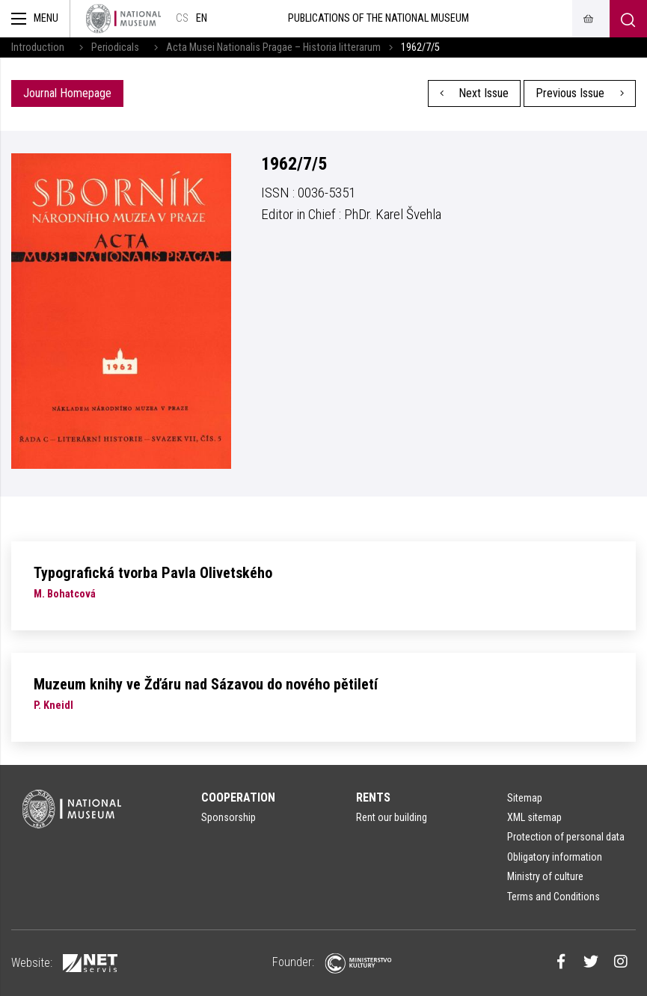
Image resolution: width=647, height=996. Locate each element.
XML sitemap (534, 817)
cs (182, 18)
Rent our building (391, 817)
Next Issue (474, 93)
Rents (373, 797)
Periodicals (115, 47)
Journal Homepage (67, 93)
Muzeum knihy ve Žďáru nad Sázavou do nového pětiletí (206, 684)
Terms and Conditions (553, 897)
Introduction (37, 47)
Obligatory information (554, 857)
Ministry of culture (545, 876)
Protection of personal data (566, 837)
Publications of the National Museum (378, 18)
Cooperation (238, 797)
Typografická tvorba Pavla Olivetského (153, 573)
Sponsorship (228, 817)
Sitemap (524, 798)
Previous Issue (580, 93)
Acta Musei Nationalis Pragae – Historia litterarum (273, 47)
